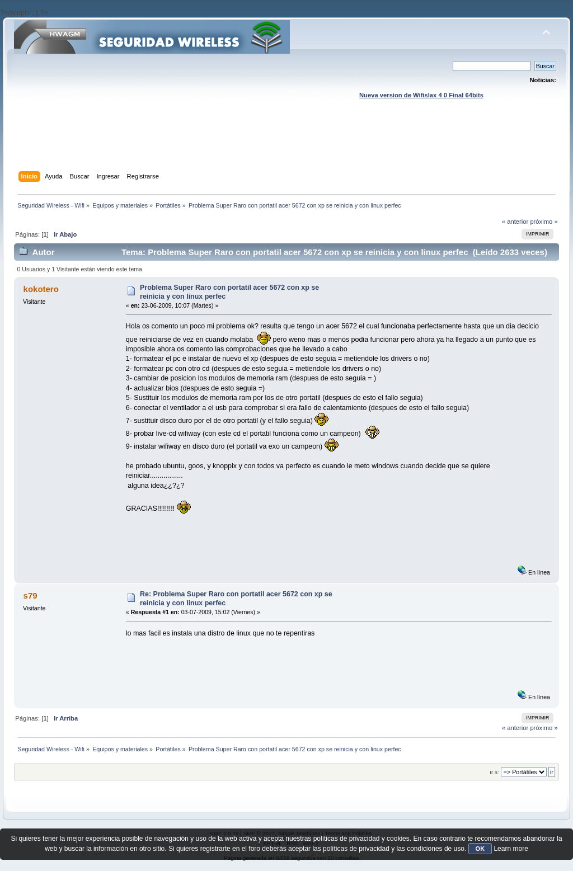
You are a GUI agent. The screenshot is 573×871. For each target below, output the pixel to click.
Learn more (511, 849)
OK (480, 848)
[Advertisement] (286, 146)
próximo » (543, 221)
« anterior (515, 221)
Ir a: (494, 772)
